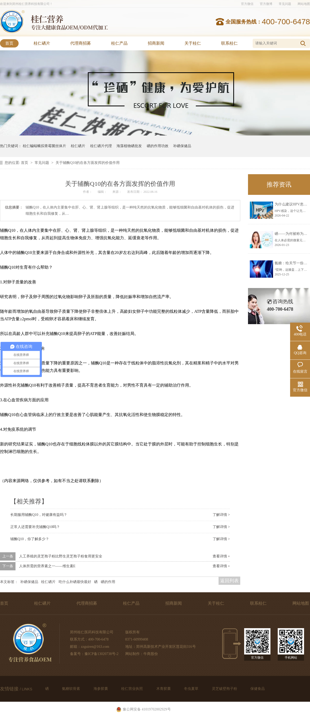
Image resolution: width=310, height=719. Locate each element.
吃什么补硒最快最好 (75, 582)
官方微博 (266, 4)
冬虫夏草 (191, 689)
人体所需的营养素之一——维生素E (47, 566)
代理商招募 (80, 43)
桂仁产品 (119, 43)
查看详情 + (221, 556)
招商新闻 (156, 43)
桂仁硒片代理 (101, 146)
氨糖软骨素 (71, 689)
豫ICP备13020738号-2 (101, 654)
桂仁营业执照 (132, 689)
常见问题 (285, 4)
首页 (9, 43)
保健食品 (257, 689)
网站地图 (304, 4)
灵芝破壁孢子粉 (225, 689)
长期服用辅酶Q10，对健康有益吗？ (38, 515)
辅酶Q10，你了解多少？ (29, 539)
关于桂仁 (192, 43)
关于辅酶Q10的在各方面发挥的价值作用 (88, 163)
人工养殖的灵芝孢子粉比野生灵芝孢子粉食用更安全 (60, 556)
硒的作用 (108, 582)
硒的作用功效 (157, 146)
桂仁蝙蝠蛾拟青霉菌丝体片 (44, 146)
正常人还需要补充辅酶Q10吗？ (35, 527)
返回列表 (229, 580)
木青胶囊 (164, 689)
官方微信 (247, 4)
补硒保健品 (182, 146)
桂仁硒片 (42, 43)
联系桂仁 (229, 43)
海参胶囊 (101, 689)
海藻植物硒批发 (129, 146)
